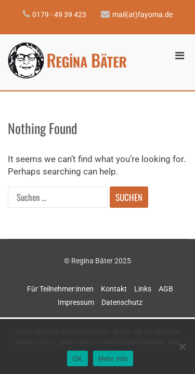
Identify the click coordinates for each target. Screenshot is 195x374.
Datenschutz (121, 302)
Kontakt (114, 289)
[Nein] (182, 346)
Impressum (76, 302)
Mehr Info (113, 359)
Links (142, 289)
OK (77, 359)
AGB (166, 289)
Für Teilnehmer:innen (60, 289)
